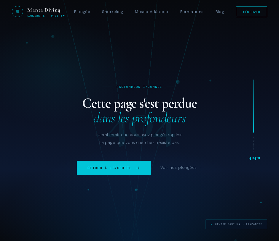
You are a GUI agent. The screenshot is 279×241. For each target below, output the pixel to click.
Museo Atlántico (151, 11)
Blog (220, 11)
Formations (192, 11)
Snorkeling (112, 11)
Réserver (251, 11)
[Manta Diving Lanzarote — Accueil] (38, 11)
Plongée (82, 11)
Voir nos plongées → (181, 167)
